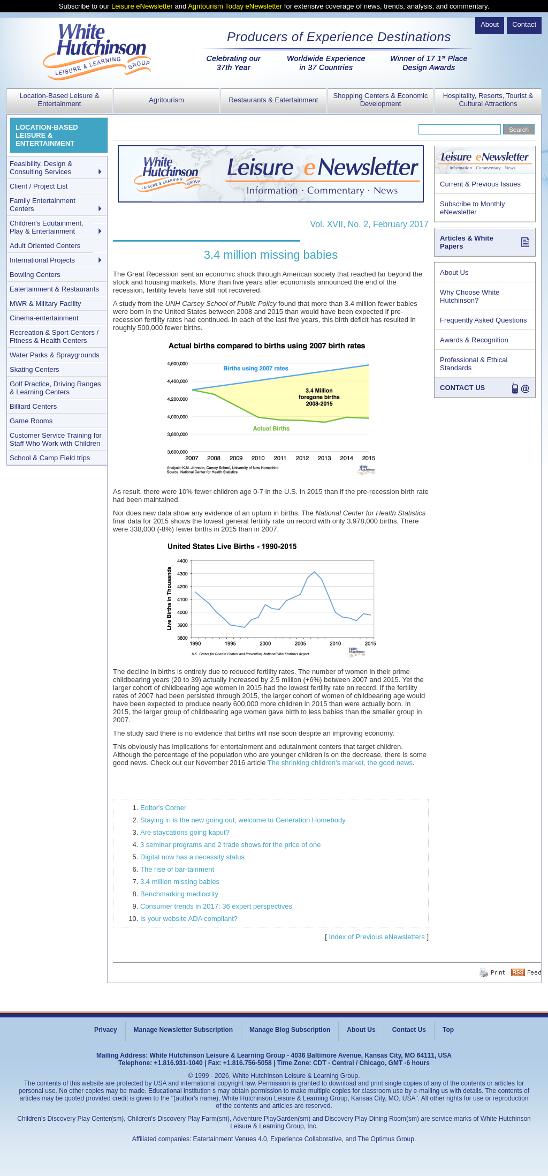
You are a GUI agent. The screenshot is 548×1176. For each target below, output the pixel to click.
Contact (524, 24)
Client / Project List (38, 186)
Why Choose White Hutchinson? (469, 296)
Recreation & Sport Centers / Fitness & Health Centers (54, 336)
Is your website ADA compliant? (189, 919)
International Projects (42, 260)
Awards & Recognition (474, 340)
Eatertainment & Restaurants (54, 289)
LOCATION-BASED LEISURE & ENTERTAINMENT (47, 135)
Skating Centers (34, 369)
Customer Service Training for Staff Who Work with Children (56, 439)
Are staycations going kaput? (185, 832)
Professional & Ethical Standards (473, 364)
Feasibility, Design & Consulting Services (41, 168)
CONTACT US (462, 388)
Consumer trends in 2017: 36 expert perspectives (216, 906)
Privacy (105, 1029)
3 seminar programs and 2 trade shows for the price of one (230, 845)
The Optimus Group (386, 1139)
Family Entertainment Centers (42, 205)
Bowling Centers (35, 275)
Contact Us (409, 1029)
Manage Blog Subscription (289, 1029)
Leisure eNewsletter (142, 6)
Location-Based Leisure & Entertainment (60, 100)
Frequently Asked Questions (483, 320)
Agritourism (166, 100)
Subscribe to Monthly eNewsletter (472, 208)
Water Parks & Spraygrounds (55, 355)
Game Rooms (31, 421)
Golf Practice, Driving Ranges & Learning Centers (55, 388)
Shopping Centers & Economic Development (380, 100)
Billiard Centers (33, 406)
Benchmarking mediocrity (179, 894)
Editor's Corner (163, 808)
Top (448, 1029)
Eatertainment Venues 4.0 (230, 1139)
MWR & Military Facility (45, 303)
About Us (454, 272)
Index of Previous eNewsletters (377, 937)
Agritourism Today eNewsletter (235, 6)
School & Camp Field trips (50, 458)
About (490, 24)
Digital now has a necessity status (192, 857)
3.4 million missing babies (179, 882)
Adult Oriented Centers (45, 246)
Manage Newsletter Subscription (183, 1029)
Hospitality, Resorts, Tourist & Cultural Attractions (488, 100)
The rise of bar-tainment (177, 869)
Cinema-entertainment (44, 318)
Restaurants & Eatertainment (273, 100)
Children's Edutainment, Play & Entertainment (46, 227)
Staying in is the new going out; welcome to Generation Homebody (243, 820)
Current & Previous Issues (480, 184)
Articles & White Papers (466, 242)
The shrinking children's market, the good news (340, 763)
